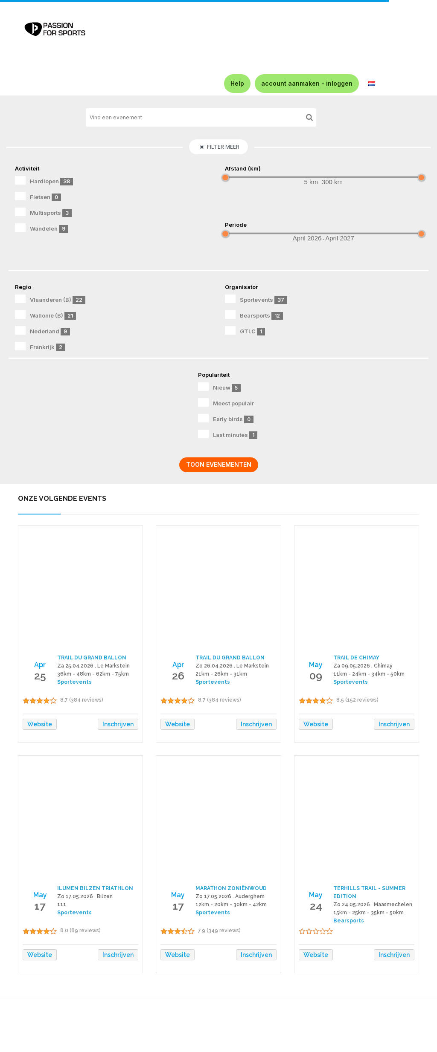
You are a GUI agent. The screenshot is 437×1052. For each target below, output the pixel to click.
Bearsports (254, 315)
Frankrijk (40, 346)
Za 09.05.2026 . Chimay (363, 666)
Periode (236, 224)
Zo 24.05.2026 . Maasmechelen (372, 904)
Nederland (42, 330)
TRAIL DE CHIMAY (356, 658)
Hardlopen (44, 180)
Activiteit (27, 168)
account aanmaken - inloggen (307, 83)
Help (237, 83)
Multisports (43, 212)
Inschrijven (118, 724)
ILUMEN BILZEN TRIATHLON (95, 888)
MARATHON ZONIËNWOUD (231, 888)
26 (178, 675)
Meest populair (226, 402)
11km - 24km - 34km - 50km (369, 674)
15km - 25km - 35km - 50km (368, 913)
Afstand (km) (243, 168)
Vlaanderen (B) (50, 299)
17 (40, 905)
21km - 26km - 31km (221, 674)
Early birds (225, 418)
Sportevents (256, 299)
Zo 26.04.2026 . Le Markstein (232, 666)
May (316, 665)
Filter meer (219, 147)
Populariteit (214, 374)
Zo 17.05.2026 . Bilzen (85, 896)
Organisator (241, 286)
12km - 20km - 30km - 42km (231, 904)
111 (61, 904)
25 (40, 675)
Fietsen (38, 196)
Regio (23, 286)
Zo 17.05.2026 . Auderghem (230, 896)
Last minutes (227, 434)
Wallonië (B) (45, 315)
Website (39, 724)
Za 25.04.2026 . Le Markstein (93, 666)
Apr (40, 665)
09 (315, 675)
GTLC (245, 330)
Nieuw (219, 387)
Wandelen (41, 228)
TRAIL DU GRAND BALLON (91, 658)
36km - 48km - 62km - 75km (93, 674)
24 (316, 905)
